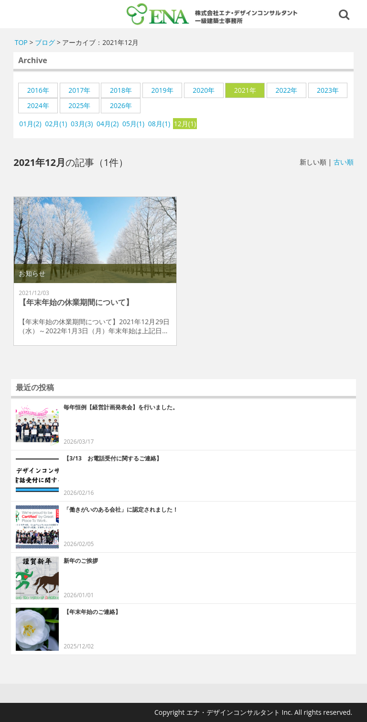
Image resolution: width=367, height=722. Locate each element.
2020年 (204, 90)
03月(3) (82, 123)
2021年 (245, 90)
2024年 (38, 105)
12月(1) (185, 123)
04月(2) (108, 123)
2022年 (286, 90)
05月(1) (133, 123)
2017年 (79, 90)
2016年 (38, 90)
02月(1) (56, 123)
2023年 (328, 90)
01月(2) (30, 123)
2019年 (162, 90)
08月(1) (159, 123)
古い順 (344, 161)
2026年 (121, 105)
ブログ (45, 42)
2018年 (121, 90)
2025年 (79, 105)
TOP (21, 42)
